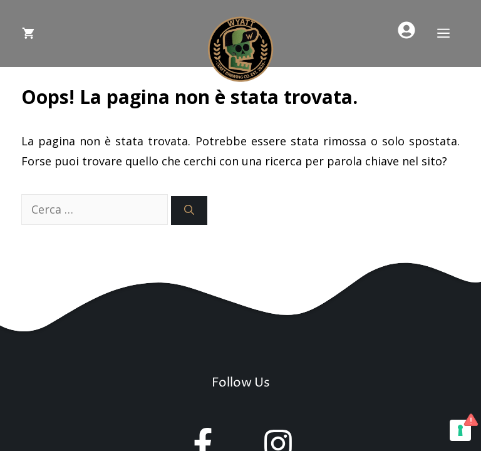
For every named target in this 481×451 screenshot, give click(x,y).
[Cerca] (189, 210)
